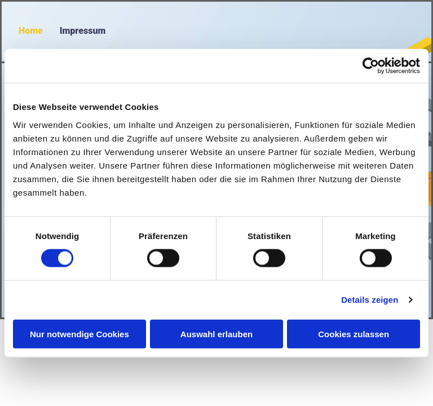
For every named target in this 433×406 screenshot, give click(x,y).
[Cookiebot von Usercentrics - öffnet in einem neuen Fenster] (370, 66)
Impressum (82, 30)
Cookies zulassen (353, 333)
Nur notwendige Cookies (79, 333)
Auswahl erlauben (216, 333)
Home (31, 30)
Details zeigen (369, 299)
